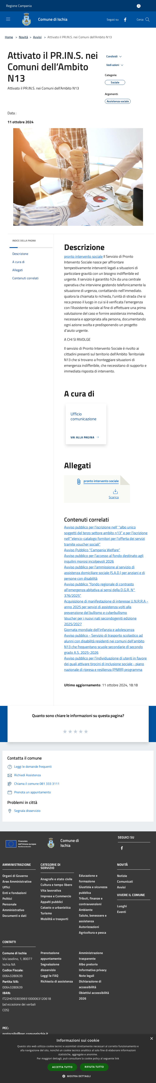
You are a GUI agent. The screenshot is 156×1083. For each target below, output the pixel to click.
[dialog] (78, 1058)
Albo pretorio (88, 964)
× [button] (151, 1038)
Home (9, 37)
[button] (78, 1076)
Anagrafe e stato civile (56, 879)
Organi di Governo (15, 875)
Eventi (121, 911)
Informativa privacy (93, 969)
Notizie (122, 875)
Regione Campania (19, 5)
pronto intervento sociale (83, 256)
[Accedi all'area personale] (138, 6)
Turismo (46, 913)
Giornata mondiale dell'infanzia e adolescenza (99, 629)
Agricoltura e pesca (92, 932)
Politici (7, 898)
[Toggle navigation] (8, 19)
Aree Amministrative (16, 881)
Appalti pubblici (52, 901)
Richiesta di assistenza (57, 981)
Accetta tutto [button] (62, 1067)
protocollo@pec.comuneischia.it (25, 1033)
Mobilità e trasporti (54, 918)
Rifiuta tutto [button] (94, 1067)
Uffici (6, 887)
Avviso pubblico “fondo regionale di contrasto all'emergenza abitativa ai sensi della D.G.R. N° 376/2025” (99, 589)
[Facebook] (123, 19)
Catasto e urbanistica (56, 907)
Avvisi (37, 37)
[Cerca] (147, 19)
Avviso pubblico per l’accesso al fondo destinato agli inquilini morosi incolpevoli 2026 (103, 558)
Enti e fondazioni (14, 892)
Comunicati (125, 881)
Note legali (86, 975)
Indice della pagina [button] (24, 240)
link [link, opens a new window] (117, 1058)
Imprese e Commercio (56, 896)
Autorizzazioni (89, 926)
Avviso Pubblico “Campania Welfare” (92, 550)
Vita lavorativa (51, 890)
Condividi (114, 56)
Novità (23, 37)
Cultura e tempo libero (56, 884)
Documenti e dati (14, 915)
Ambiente (86, 909)
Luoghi (122, 906)
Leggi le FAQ (49, 975)
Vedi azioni (115, 65)
